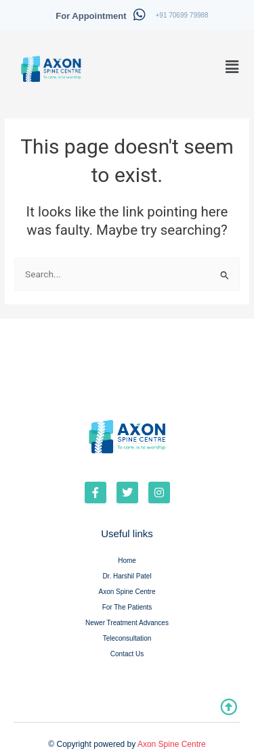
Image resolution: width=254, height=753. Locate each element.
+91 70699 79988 (182, 15)
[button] (232, 67)
